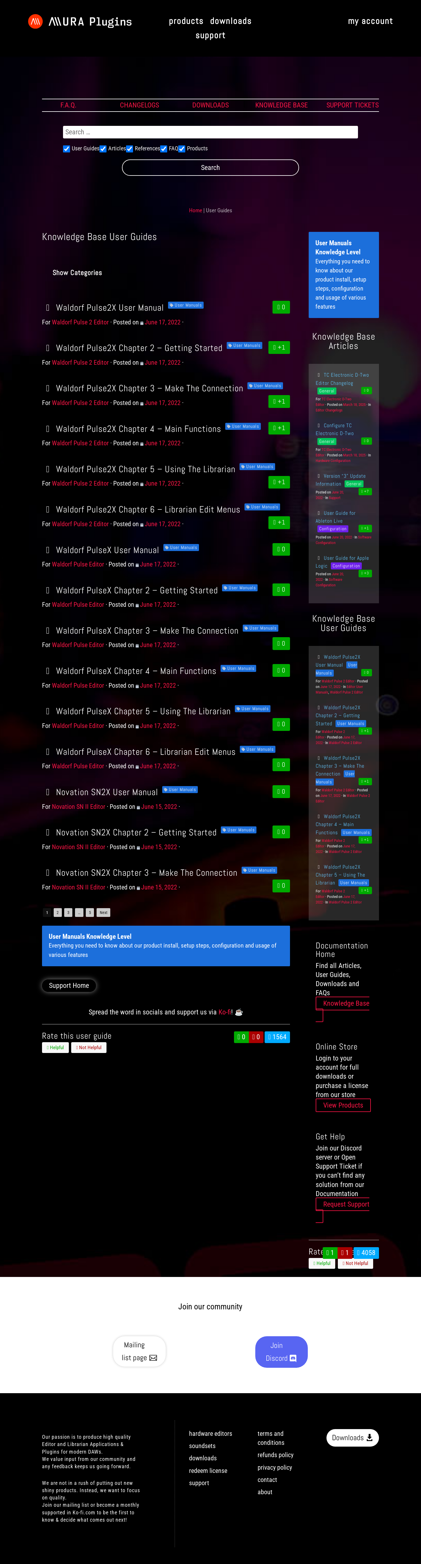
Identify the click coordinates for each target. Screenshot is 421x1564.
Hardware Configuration (333, 460)
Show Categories (77, 272)
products (186, 21)
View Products (343, 1105)
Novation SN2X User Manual (100, 792)
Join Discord (277, 1352)
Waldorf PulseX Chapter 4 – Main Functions (129, 671)
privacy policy (275, 1467)
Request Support (346, 1204)
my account (370, 21)
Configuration (333, 529)
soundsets (202, 1446)
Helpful (55, 1047)
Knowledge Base (346, 1004)
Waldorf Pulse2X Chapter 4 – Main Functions (131, 429)
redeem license (208, 1470)
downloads (231, 21)
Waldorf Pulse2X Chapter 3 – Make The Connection (142, 388)
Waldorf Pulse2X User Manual (103, 307)
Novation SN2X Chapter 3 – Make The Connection (139, 872)
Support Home (69, 985)
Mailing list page (134, 1351)
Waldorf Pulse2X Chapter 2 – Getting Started (132, 348)
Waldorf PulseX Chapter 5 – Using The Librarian (136, 711)
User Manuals (188, 305)
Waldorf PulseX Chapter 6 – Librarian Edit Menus (139, 751)
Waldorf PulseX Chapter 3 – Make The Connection (140, 630)
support (210, 36)
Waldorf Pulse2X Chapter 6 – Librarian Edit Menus (141, 509)
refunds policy (276, 1455)
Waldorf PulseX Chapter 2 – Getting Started (130, 590)
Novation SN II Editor (78, 806)
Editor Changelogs (329, 410)
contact (267, 1479)
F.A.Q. (68, 105)
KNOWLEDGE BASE (281, 105)
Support (334, 498)
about (265, 1492)
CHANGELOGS (139, 105)
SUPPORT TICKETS (352, 105)
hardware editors (210, 1433)
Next (103, 912)
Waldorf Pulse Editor (78, 564)
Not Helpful (89, 1047)
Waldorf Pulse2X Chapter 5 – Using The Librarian (138, 469)
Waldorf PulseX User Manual (100, 550)
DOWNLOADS (210, 105)
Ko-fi (225, 1012)
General (327, 391)
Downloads (348, 1438)
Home (195, 210)
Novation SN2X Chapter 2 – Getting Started (129, 832)
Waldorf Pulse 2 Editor (80, 322)
